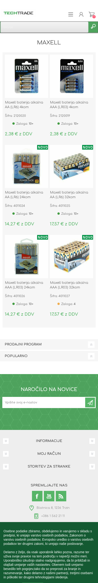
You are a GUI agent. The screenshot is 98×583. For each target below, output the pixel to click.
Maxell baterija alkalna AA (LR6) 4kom (24, 105)
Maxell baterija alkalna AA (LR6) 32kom (69, 195)
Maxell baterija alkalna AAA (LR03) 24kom (24, 285)
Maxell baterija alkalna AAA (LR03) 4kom (69, 105)
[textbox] (44, 27)
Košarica (91, 14)
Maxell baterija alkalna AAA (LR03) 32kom (69, 285)
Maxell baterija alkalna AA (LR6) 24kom (24, 195)
